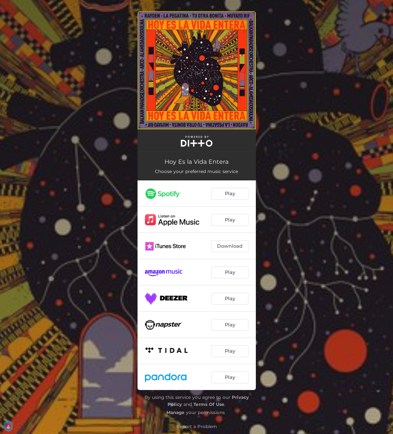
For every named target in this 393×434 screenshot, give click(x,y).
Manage (175, 412)
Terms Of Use (208, 404)
